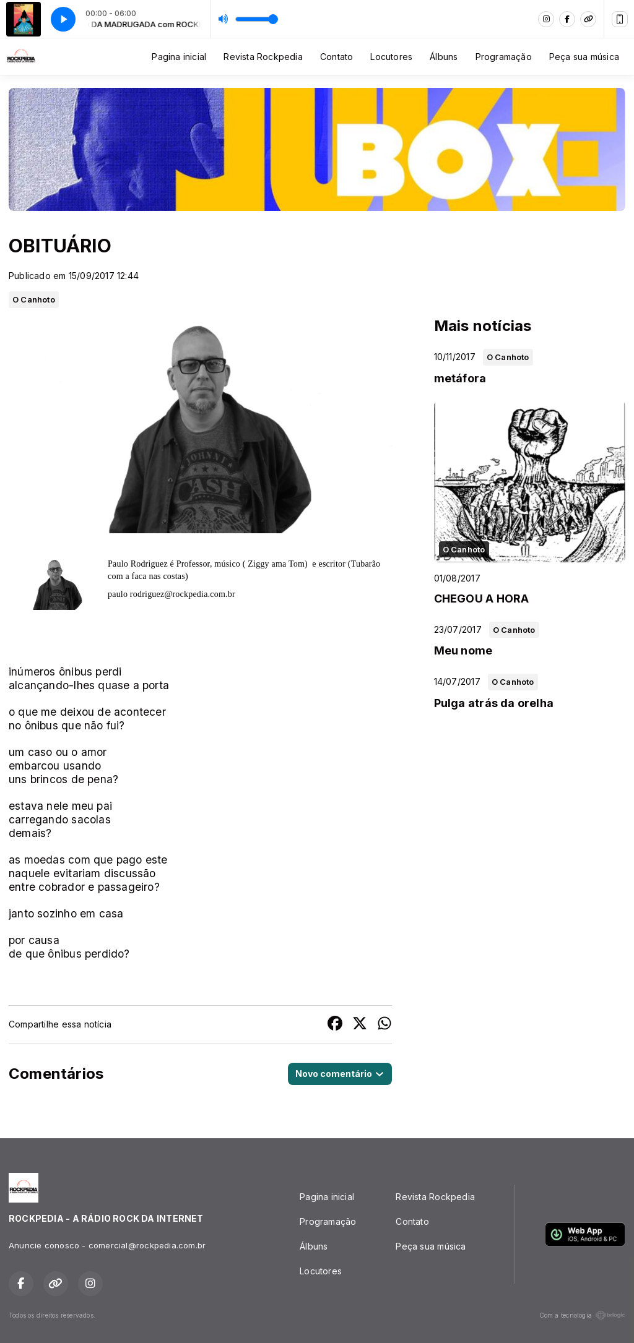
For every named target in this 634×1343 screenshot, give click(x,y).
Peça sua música (584, 56)
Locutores (391, 56)
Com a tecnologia (582, 1315)
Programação (504, 56)
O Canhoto (33, 299)
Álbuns (444, 56)
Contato (336, 56)
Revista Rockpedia (263, 56)
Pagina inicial (179, 56)
